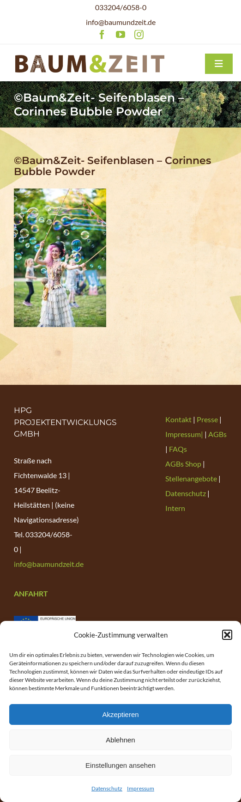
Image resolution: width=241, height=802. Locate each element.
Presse (208, 419)
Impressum (140, 788)
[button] (227, 634)
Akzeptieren (120, 714)
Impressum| (185, 434)
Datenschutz (106, 788)
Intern (175, 508)
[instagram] (139, 34)
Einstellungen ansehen (120, 765)
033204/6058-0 (120, 7)
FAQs (178, 448)
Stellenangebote (191, 478)
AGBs (217, 434)
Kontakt (179, 419)
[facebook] (102, 34)
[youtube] (120, 34)
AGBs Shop (183, 463)
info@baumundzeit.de (121, 22)
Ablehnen (120, 740)
